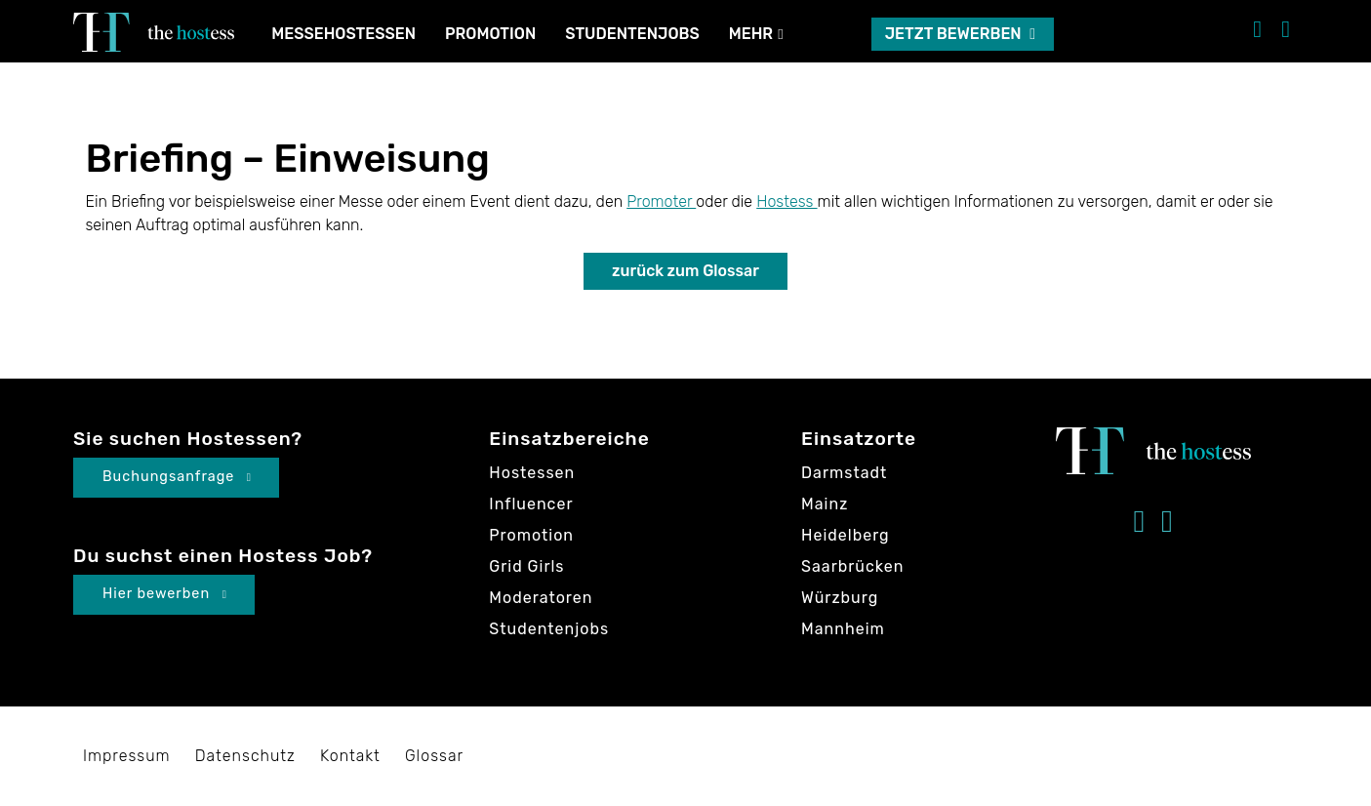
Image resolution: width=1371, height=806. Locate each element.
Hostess (786, 201)
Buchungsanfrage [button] (177, 476)
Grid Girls (526, 566)
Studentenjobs (632, 33)
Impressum (127, 755)
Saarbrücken (852, 566)
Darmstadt (844, 472)
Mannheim (843, 629)
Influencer (531, 504)
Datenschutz (245, 755)
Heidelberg (845, 535)
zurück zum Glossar (685, 271)
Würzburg (839, 597)
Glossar (434, 755)
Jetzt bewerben (960, 33)
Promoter (661, 201)
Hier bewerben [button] (164, 593)
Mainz (824, 504)
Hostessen (532, 472)
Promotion (490, 33)
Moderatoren (540, 597)
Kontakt (350, 755)
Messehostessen (343, 33)
